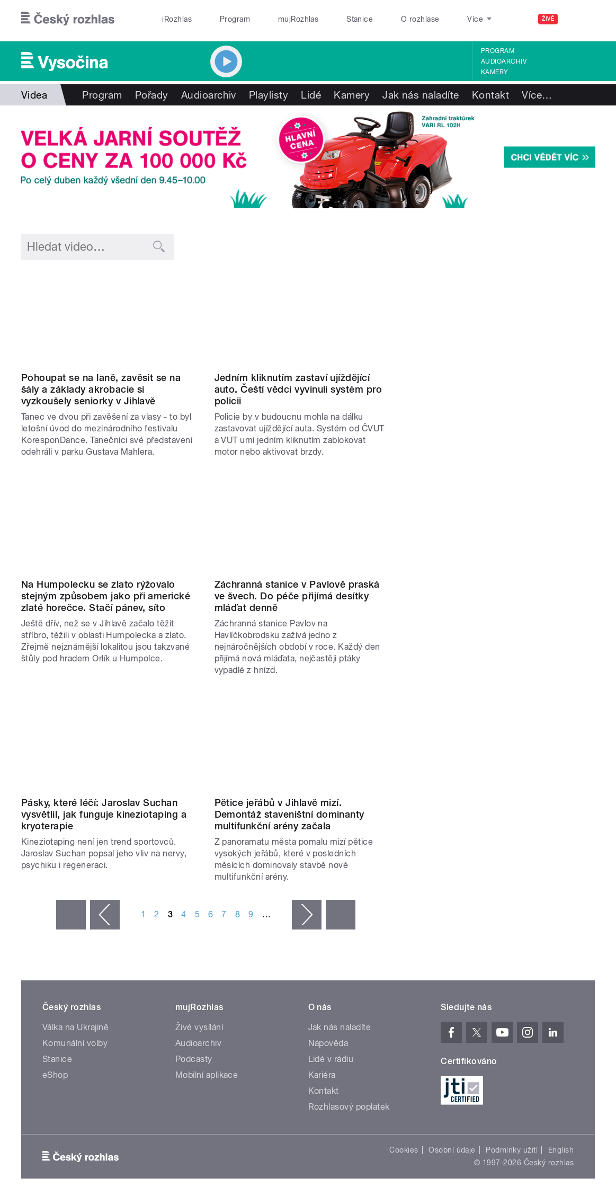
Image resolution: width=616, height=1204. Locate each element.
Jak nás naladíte (420, 95)
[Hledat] (580, 19)
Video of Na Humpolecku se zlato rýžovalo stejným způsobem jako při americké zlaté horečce (109, 524)
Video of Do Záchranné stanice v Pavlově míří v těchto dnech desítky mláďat (303, 524)
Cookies (403, 1150)
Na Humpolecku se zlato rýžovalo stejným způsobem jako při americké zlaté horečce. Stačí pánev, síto (105, 596)
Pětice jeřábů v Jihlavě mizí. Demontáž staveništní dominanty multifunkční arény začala (289, 814)
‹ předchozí (105, 914)
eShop (55, 1075)
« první (71, 914)
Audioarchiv (503, 61)
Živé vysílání (199, 1027)
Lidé (311, 95)
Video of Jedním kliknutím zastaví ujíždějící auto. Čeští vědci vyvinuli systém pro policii (303, 317)
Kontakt (490, 95)
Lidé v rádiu (331, 1059)
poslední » (340, 914)
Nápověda (328, 1043)
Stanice (359, 19)
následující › (307, 914)
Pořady (151, 95)
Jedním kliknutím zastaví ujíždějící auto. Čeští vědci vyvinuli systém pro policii (298, 389)
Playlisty (268, 95)
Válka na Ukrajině (75, 1027)
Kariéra (322, 1075)
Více (537, 95)
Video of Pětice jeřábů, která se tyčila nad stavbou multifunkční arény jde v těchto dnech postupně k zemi (303, 742)
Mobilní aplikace (206, 1075)
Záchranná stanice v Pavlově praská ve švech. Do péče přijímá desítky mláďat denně (297, 596)
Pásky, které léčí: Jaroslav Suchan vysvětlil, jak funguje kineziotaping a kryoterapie (103, 814)
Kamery (494, 72)
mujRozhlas (298, 19)
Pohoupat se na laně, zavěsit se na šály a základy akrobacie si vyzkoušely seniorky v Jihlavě (101, 389)
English (561, 1150)
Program (235, 19)
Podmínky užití (512, 1150)
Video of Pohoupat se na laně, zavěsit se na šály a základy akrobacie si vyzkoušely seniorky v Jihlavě (109, 317)
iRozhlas (177, 19)
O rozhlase (420, 19)
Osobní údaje (452, 1150)
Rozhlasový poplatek (349, 1107)
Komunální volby (75, 1043)
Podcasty (193, 1059)
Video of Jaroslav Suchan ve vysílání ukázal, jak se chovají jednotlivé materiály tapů (109, 742)
